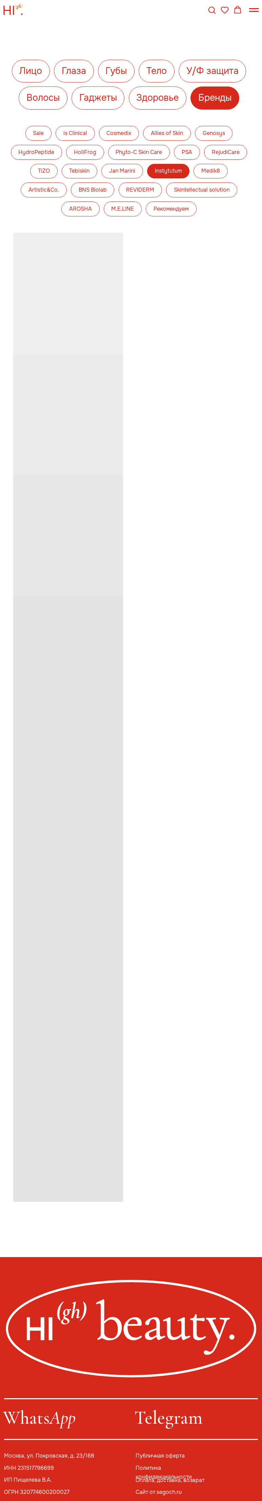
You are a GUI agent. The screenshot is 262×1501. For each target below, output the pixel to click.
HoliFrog (85, 152)
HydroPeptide (36, 152)
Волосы (43, 97)
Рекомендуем (171, 209)
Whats (39, 1418)
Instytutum (168, 171)
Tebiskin (79, 171)
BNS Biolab (93, 190)
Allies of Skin (167, 133)
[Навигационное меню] (254, 10)
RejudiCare (226, 152)
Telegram (168, 1418)
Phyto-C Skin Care (139, 152)
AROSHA (80, 209)
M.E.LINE (122, 209)
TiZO (44, 171)
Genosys (214, 133)
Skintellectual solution (201, 190)
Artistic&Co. (43, 190)
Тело (156, 71)
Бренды (214, 97)
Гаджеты (98, 97)
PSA (187, 152)
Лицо (30, 71)
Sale (38, 133)
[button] (212, 10)
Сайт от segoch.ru (159, 1492)
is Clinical (75, 133)
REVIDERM (140, 190)
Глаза (74, 71)
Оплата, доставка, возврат (170, 1480)
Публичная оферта (160, 1455)
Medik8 (210, 171)
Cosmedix (118, 133)
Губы (116, 71)
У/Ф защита (212, 71)
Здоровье (157, 97)
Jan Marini (122, 171)
